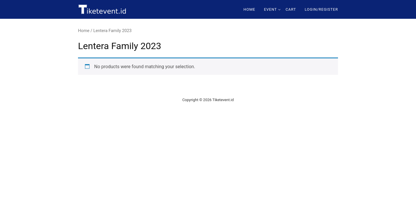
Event (272, 9)
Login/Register (321, 9)
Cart (291, 9)
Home (249, 9)
